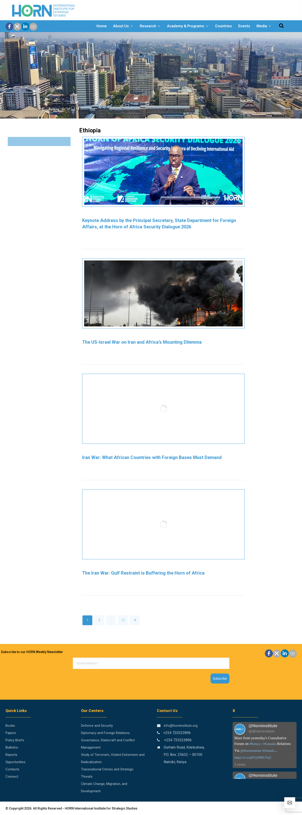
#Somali (268, 750)
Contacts (12, 769)
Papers (10, 733)
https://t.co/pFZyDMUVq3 (252, 757)
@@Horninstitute (262, 731)
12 (123, 620)
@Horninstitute (250, 750)
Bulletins (11, 747)
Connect (11, 777)
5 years (240, 764)
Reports (11, 755)
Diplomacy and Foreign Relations (105, 733)
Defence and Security (97, 726)
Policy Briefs (14, 740)
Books (10, 726)
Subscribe (220, 678)
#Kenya (255, 744)
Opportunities (15, 762)
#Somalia (269, 744)
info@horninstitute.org (181, 726)
